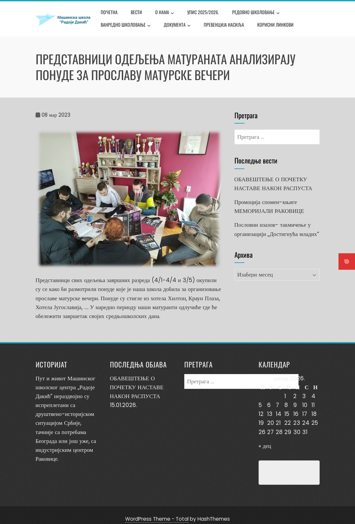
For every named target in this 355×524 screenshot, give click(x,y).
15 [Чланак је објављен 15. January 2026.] (286, 414)
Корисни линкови (275, 24)
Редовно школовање (256, 13)
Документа (177, 25)
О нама (164, 13)
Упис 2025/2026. (203, 12)
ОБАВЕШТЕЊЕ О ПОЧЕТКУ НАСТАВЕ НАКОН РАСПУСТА (137, 387)
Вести (136, 12)
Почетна (109, 12)
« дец (265, 446)
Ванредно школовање (126, 25)
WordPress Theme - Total (157, 511)
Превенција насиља (224, 24)
